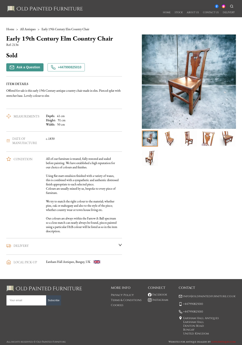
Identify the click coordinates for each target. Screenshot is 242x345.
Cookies (117, 305)
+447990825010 (66, 67)
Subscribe (53, 300)
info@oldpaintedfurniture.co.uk (209, 296)
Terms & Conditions (126, 300)
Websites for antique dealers (188, 341)
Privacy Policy (122, 295)
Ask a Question (25, 67)
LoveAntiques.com (223, 341)
